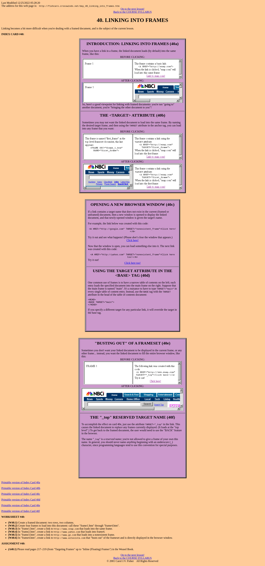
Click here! (132, 241)
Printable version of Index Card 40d (20, 501)
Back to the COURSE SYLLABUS (132, 11)
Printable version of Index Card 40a (20, 484)
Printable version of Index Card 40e (20, 507)
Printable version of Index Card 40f (20, 513)
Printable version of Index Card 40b (20, 490)
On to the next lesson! (132, 8)
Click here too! (132, 265)
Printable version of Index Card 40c (20, 495)
